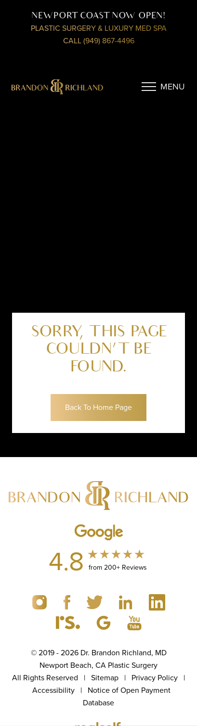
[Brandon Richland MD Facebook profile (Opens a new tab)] (67, 601)
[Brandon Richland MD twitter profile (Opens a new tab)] (95, 601)
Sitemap (104, 677)
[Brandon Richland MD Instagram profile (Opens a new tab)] (40, 601)
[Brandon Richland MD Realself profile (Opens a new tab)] (69, 621)
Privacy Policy (154, 677)
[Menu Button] (163, 86)
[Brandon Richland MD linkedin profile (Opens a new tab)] (127, 601)
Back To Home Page (98, 407)
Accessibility (53, 690)
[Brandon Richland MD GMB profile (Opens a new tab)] (104, 621)
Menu (172, 86)
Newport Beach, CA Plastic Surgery (98, 665)
